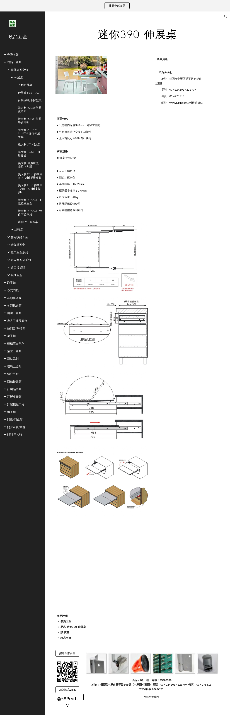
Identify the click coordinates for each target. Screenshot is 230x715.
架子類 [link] (11, 335)
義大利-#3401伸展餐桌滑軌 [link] (29, 120)
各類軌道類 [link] (14, 305)
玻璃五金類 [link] (14, 366)
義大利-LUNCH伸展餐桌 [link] (29, 153)
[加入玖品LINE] (67, 689)
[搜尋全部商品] (67, 653)
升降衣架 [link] (13, 54)
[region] (115, 5)
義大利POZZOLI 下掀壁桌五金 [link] (30, 201)
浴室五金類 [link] (14, 351)
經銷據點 (197, 102)
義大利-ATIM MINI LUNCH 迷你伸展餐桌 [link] (30, 133)
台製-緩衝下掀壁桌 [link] (30, 100)
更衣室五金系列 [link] (21, 260)
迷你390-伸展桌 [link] (28, 222)
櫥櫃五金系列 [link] (15, 343)
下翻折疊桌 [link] (25, 84)
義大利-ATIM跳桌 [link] (29, 144)
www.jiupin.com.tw (180, 102)
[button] (225, 16)
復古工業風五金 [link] (17, 320)
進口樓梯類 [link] (18, 267)
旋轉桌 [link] (18, 229)
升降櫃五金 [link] (18, 244)
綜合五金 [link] (13, 373)
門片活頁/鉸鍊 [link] (16, 427)
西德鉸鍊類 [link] (14, 381)
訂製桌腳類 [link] (14, 396)
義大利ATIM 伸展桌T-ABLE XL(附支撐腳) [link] (30, 188)
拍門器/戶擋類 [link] (16, 328)
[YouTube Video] (88, 542)
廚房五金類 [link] (14, 313)
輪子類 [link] (11, 411)
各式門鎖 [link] (13, 290)
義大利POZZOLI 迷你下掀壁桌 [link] (30, 212)
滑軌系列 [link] (13, 358)
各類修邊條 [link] (14, 298)
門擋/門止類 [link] (15, 419)
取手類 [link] (11, 282)
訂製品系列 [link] (14, 389)
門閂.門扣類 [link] (14, 434)
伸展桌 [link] (18, 77)
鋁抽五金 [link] (16, 275)
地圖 (158, 83)
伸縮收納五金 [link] (19, 237)
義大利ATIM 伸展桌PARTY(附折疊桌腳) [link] (30, 175)
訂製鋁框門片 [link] (15, 404)
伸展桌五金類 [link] (19, 69)
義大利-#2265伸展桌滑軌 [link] (29, 109)
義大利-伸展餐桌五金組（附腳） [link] (30, 164)
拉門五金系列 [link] (19, 252)
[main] (137, 34)
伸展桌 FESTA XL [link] (28, 92)
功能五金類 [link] (14, 62)
